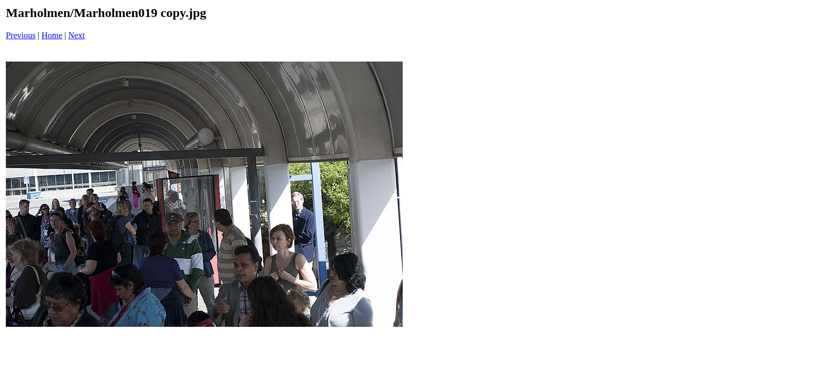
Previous (21, 35)
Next (77, 35)
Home (51, 35)
